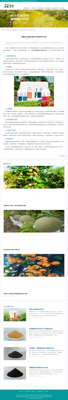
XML (37, 398)
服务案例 (48, 8)
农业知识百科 (55, 8)
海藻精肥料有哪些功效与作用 (38, 367)
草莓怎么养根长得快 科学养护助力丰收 (28, 29)
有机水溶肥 (40, 8)
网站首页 (26, 8)
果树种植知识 (15, 29)
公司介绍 (33, 8)
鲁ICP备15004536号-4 (47, 395)
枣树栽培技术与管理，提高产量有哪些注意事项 (15, 205)
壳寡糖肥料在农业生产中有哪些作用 (41, 329)
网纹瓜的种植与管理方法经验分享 (12, 249)
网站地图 (40, 398)
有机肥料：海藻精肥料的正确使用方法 (41, 348)
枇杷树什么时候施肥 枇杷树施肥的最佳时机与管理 (15, 293)
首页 (2, 29)
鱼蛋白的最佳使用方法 (36, 309)
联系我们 (62, 8)
